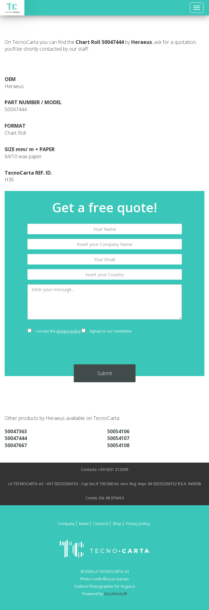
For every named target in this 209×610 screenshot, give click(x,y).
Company (66, 523)
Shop (117, 523)
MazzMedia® (115, 593)
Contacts (100, 523)
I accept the (54, 331)
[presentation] (105, 352)
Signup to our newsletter (107, 331)
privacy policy (68, 331)
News (84, 523)
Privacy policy (138, 523)
